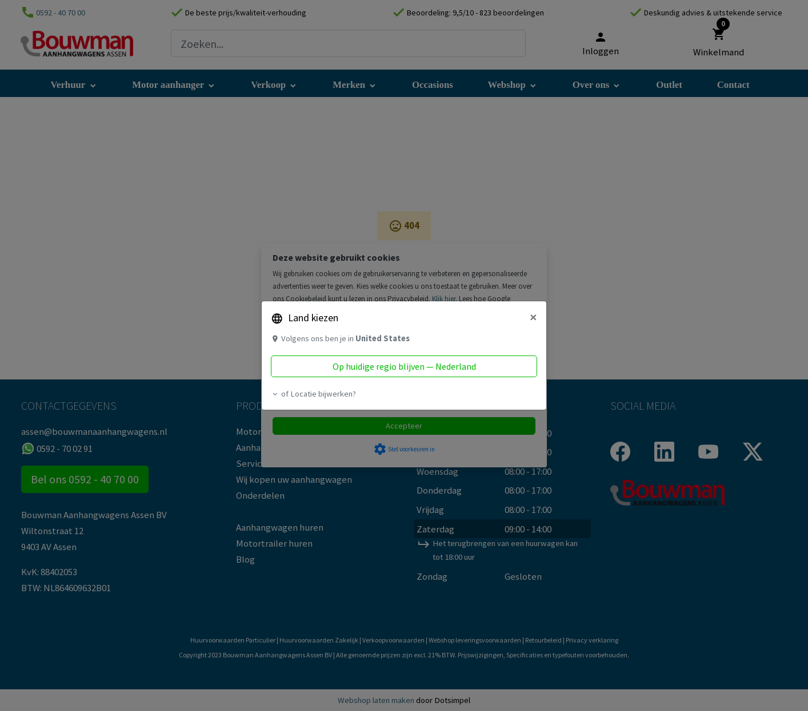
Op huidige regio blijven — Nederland (404, 366)
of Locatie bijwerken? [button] (313, 394)
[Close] (533, 317)
